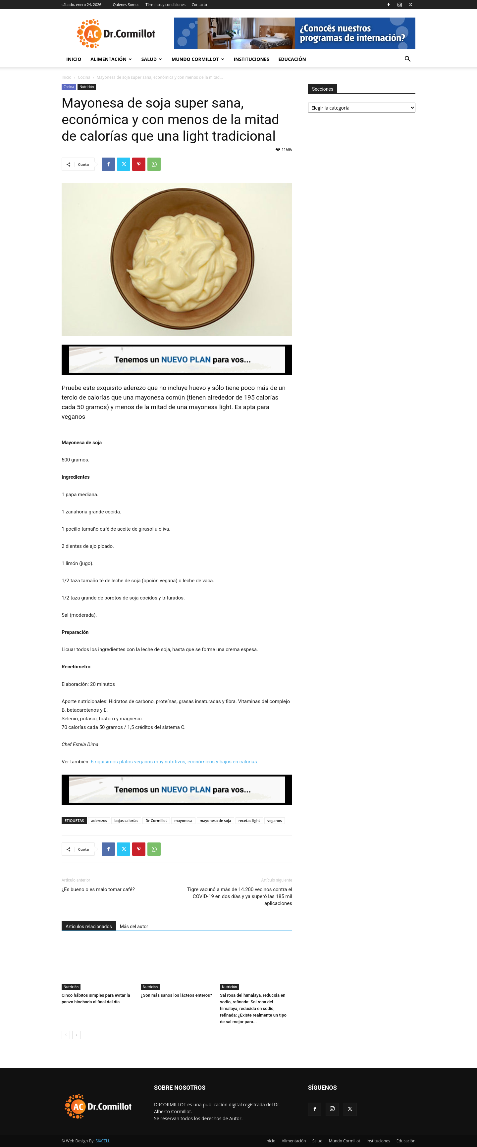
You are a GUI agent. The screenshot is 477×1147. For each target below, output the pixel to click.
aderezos (99, 820)
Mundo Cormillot (198, 59)
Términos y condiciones (165, 4)
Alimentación (111, 59)
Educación (292, 59)
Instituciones (251, 59)
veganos (274, 820)
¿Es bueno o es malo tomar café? (98, 889)
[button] (407, 60)
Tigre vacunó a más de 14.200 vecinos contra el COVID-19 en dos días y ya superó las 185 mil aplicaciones (239, 896)
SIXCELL (103, 1141)
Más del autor (134, 926)
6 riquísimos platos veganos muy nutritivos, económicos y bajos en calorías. (174, 762)
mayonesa (183, 820)
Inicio (73, 59)
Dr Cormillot (156, 820)
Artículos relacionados (89, 926)
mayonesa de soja (215, 820)
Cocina (84, 77)
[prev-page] (66, 1035)
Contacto (199, 4)
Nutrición (87, 86)
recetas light (249, 820)
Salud (151, 59)
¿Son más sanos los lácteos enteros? (176, 995)
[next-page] (76, 1035)
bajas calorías (126, 820)
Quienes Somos (126, 4)
